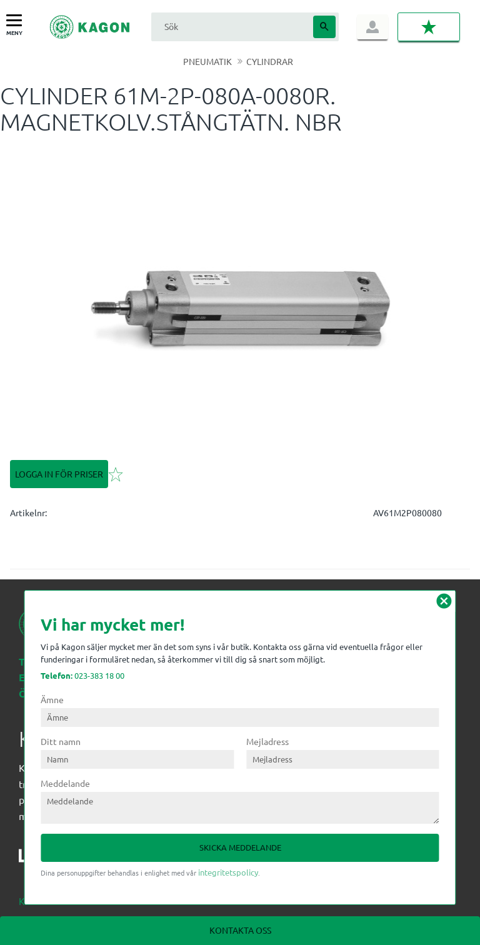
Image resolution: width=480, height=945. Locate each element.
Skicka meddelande (240, 847)
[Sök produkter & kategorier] (230, 26)
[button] (17, 21)
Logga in (372, 27)
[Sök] (324, 27)
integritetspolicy (228, 872)
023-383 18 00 (82, 675)
